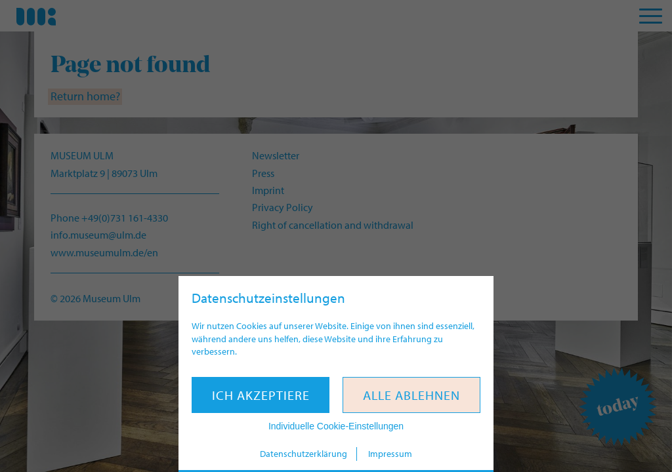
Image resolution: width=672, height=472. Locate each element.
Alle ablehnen (411, 395)
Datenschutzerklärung (303, 454)
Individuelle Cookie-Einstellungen (336, 426)
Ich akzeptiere (261, 395)
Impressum (390, 454)
